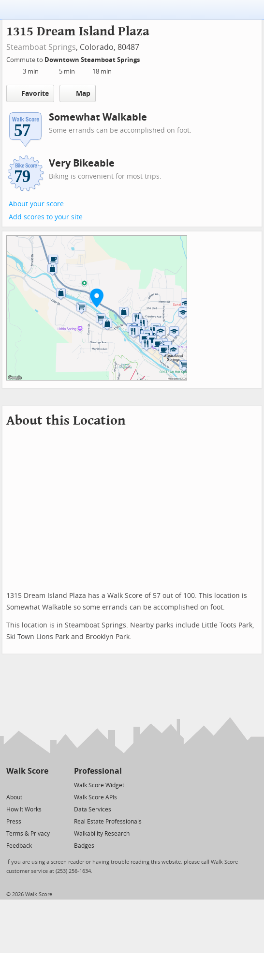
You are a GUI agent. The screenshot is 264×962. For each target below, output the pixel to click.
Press (13, 821)
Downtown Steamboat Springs (92, 59)
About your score (36, 204)
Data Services (92, 809)
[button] (96, 298)
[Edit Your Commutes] (146, 58)
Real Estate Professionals (108, 821)
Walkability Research (102, 833)
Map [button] (77, 93)
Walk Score (27, 771)
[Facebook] (26, 784)
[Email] (41, 784)
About (14, 797)
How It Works (24, 809)
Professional (98, 771)
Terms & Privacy (28, 833)
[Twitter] (11, 784)
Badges (84, 845)
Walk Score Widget (99, 785)
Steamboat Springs (41, 47)
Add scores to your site (46, 217)
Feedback (19, 845)
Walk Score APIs (95, 797)
